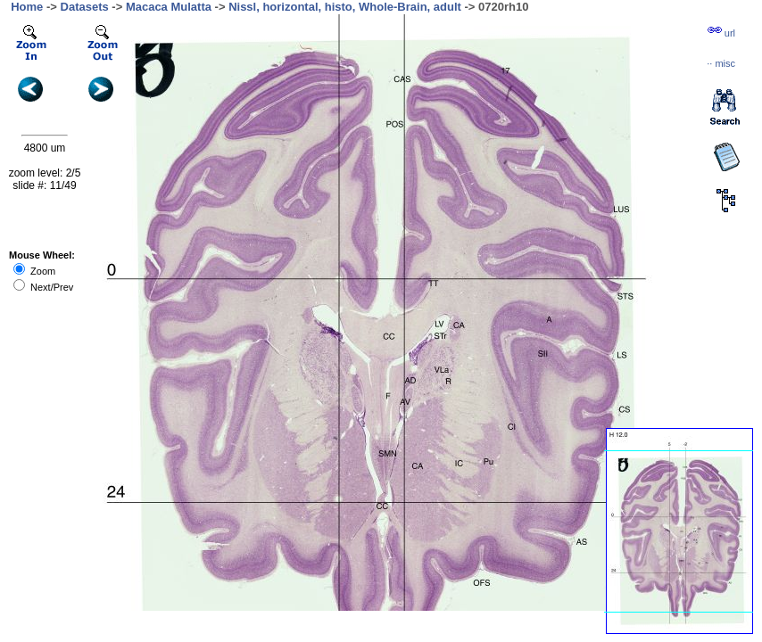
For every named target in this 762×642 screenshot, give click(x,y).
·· (721, 63)
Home (27, 6)
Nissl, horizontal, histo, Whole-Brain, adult (344, 6)
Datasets (85, 6)
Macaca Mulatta (168, 6)
